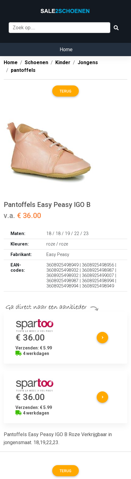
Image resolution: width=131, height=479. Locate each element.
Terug (65, 91)
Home (66, 49)
